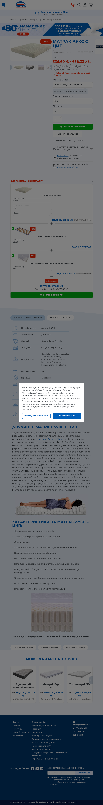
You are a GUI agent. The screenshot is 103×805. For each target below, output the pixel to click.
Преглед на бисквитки (36, 416)
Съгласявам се (67, 416)
